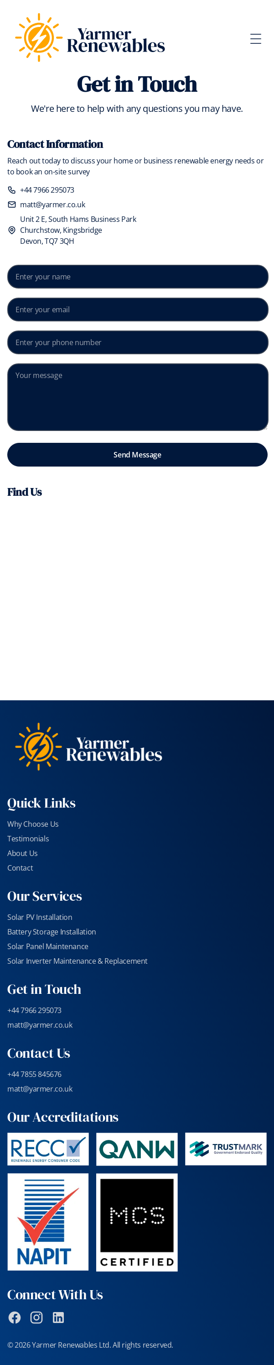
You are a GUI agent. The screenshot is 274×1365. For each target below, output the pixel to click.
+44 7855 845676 (34, 1074)
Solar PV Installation (39, 917)
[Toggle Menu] (259, 39)
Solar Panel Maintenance (47, 946)
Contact (20, 868)
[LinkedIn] (58, 1317)
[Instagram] (36, 1317)
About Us (22, 853)
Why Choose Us (33, 824)
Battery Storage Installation (51, 932)
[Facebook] (14, 1317)
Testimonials (28, 839)
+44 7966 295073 (47, 190)
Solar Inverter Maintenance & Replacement (77, 961)
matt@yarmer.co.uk (52, 205)
